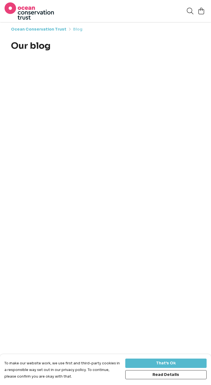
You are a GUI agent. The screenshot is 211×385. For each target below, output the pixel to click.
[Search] (190, 11)
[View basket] (201, 11)
